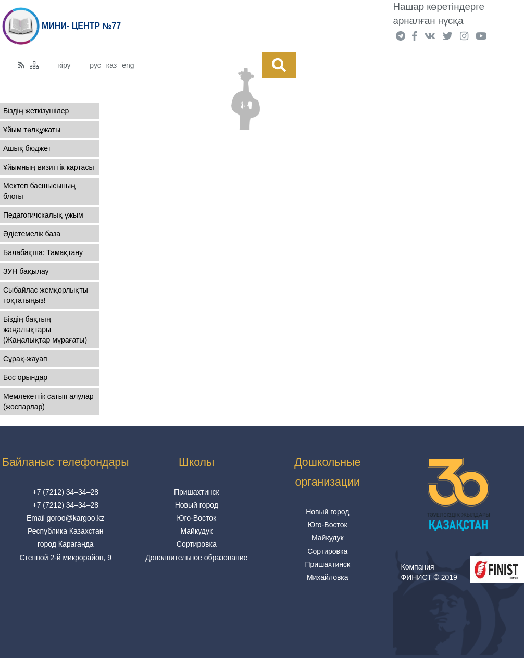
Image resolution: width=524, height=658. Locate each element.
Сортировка (197, 544)
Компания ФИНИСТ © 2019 (429, 572)
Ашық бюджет (27, 148)
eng (128, 65)
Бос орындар (25, 377)
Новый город (196, 505)
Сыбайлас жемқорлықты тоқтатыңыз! (45, 295)
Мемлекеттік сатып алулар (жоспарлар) (48, 401)
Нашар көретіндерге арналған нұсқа (438, 13)
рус (95, 65)
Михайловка (327, 577)
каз (111, 65)
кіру (64, 65)
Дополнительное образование (196, 557)
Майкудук (196, 531)
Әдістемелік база (31, 234)
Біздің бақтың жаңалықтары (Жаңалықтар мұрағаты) (45, 329)
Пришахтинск (196, 492)
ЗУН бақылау (26, 271)
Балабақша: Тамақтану (43, 252)
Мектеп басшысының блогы (39, 191)
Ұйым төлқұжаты (31, 129)
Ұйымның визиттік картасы (48, 167)
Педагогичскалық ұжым (43, 215)
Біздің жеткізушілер (36, 111)
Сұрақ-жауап (25, 359)
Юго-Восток (196, 518)
